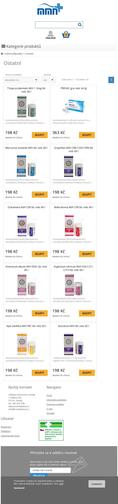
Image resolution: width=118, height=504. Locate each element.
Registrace (6, 426)
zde (61, 483)
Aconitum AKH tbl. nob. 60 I (73, 326)
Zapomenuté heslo (10, 435)
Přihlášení (5, 431)
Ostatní (29, 53)
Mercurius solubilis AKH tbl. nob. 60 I (26, 147)
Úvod (49, 395)
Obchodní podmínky (56, 399)
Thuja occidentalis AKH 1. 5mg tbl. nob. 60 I (26, 90)
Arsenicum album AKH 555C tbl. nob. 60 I (26, 268)
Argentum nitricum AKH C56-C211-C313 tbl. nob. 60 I (74, 268)
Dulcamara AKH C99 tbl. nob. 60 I (26, 207)
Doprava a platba (55, 404)
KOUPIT (39, 135)
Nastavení (19, 488)
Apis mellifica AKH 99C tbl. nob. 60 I (26, 326)
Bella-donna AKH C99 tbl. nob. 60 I (73, 207)
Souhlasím (97, 483)
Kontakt (50, 413)
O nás (49, 408)
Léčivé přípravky (13, 53)
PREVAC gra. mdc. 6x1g (74, 88)
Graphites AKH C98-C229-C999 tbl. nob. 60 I (73, 149)
